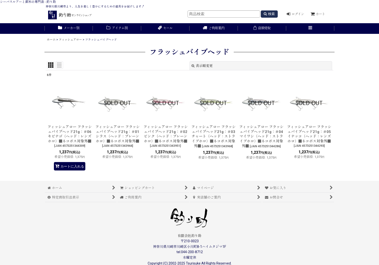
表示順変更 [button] (202, 66)
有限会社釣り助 (189, 236)
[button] (310, 28)
